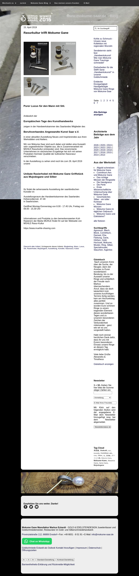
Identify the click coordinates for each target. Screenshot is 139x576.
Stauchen (98, 250)
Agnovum (98, 230)
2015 (109, 152)
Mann (76, 246)
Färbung (98, 238)
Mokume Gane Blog (39, 3)
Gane (105, 238)
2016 (102, 152)
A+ (33, 560)
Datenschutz (95, 548)
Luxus (81, 246)
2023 (96, 147)
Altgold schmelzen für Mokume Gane (104, 169)
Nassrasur (69, 248)
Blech (107, 230)
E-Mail (86, 3)
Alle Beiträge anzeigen (100, 113)
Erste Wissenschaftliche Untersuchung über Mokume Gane (103, 191)
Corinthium (105, 233)
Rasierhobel (31, 248)
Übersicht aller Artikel (32, 246)
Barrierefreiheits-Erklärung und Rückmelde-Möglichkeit (48, 564)
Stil (25, 248)
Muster (97, 245)
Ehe (104, 235)
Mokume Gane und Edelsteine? (104, 215)
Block (96, 233)
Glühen (97, 240)
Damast (97, 235)
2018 (109, 150)
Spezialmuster (100, 247)
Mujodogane (42, 248)
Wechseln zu (8, 3)
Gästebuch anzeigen (104, 364)
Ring (103, 245)
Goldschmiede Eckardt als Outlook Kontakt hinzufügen (48, 548)
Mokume (107, 242)
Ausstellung (52, 248)
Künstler (61, 248)
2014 (96, 155)
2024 (109, 145)
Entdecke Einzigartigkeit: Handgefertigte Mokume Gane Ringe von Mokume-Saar (104, 87)
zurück (23, 3)
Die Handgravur (104, 182)
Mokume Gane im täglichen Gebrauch (104, 210)
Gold (104, 240)
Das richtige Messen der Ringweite (104, 178)
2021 (109, 147)
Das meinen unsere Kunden (66, 3)
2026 (96, 145)
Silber (110, 245)
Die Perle (101, 185)
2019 (102, 150)
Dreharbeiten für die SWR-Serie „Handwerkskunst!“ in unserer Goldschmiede (104, 72)
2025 (102, 145)
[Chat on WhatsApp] (37, 544)
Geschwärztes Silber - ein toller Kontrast (102, 199)
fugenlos (108, 250)
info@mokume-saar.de (102, 534)
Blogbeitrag (68, 246)
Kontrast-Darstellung (65, 560)
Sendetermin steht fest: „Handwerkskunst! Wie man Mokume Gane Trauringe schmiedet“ (102, 56)
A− (24, 560)
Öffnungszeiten (29, 550)
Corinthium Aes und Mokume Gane (103, 173)
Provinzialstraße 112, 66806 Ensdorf (39, 534)
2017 (96, 152)
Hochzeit (98, 242)
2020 (96, 150)
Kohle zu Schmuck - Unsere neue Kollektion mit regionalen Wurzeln (103, 42)
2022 (102, 147)
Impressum (81, 548)
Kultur (76, 248)
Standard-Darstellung (45, 560)
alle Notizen (99, 221)
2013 (102, 155)
